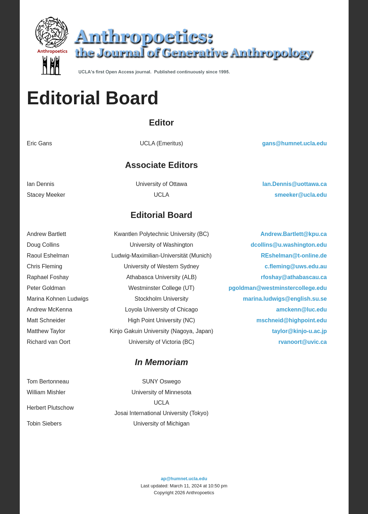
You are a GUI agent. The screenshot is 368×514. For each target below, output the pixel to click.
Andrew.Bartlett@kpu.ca (294, 234)
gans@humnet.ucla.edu (294, 143)
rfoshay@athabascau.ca (294, 277)
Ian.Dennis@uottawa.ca (294, 184)
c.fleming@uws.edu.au (296, 266)
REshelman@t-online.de (294, 256)
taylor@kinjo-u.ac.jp (299, 331)
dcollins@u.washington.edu (288, 245)
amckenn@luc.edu (301, 309)
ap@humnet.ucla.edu (184, 478)
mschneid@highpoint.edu (291, 320)
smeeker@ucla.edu (301, 195)
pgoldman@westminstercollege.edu (278, 288)
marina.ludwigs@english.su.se (285, 299)
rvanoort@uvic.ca (303, 342)
